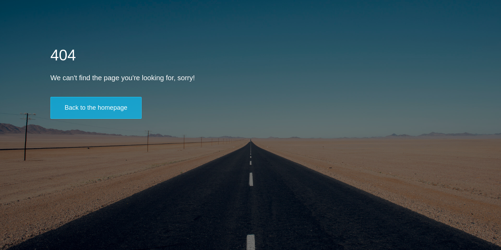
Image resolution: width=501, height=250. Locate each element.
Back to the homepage (96, 107)
